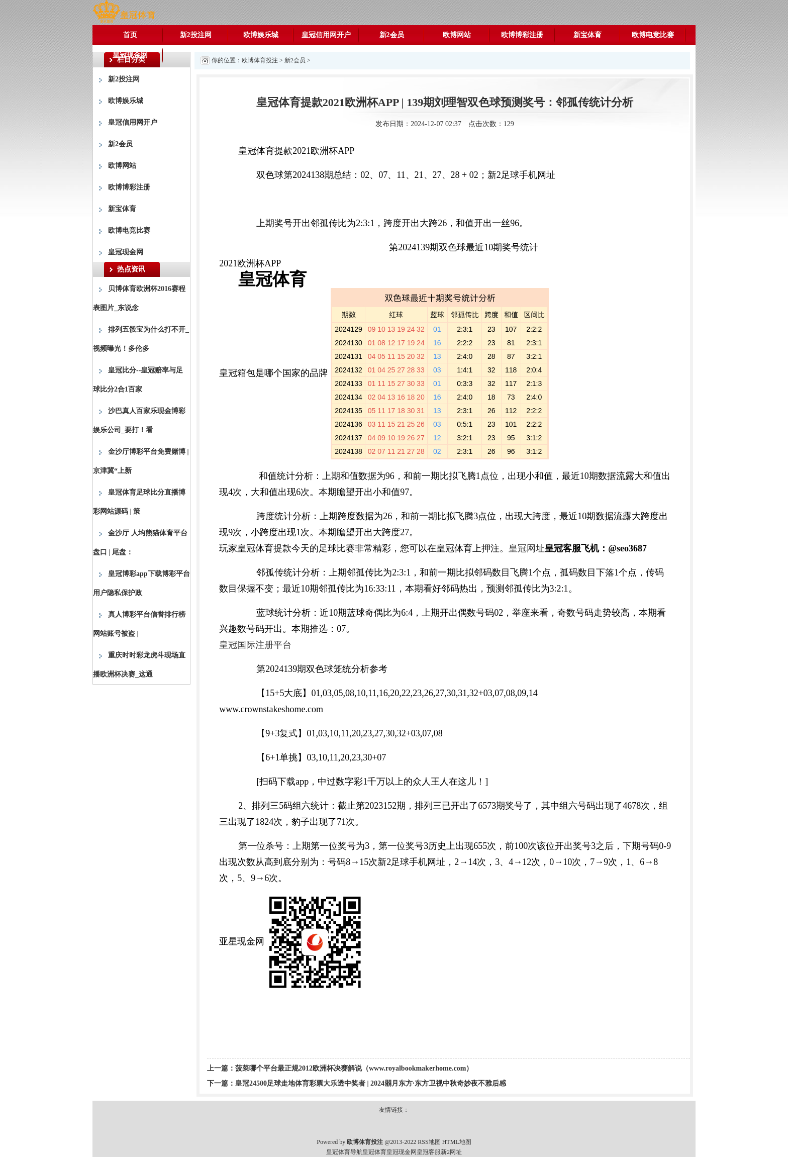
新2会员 (391, 35)
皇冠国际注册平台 (255, 645)
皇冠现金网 (130, 55)
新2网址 (451, 1151)
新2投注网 (196, 35)
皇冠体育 (374, 1151)
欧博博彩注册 (522, 35)
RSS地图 (429, 1141)
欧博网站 (457, 35)
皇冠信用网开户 (326, 35)
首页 (130, 35)
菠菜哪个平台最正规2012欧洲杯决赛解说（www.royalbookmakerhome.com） (354, 1068)
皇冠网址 (527, 548)
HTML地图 (456, 1141)
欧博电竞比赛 (653, 35)
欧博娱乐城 (260, 35)
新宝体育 (587, 35)
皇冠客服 (429, 1151)
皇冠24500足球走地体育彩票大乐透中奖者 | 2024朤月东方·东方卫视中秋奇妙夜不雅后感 (370, 1083)
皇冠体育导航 (344, 1151)
